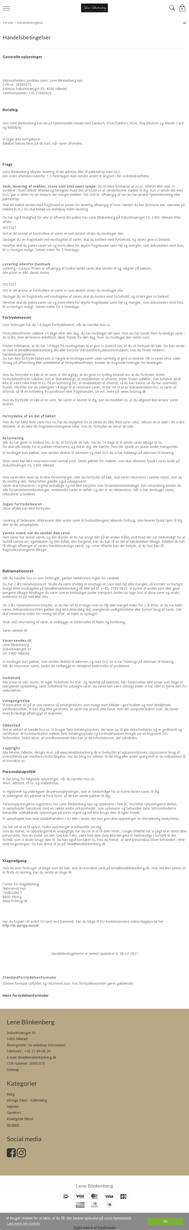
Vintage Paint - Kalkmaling (27, 1100)
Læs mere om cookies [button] (23, 1223)
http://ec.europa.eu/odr (21, 926)
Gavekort (14, 1113)
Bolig (11, 1094)
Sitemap (13, 1070)
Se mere (13, 1125)
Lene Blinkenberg (94, 1186)
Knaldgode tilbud (20, 1119)
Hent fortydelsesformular (26, 995)
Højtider (13, 1107)
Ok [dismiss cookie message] (165, 1221)
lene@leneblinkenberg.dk (37, 1057)
